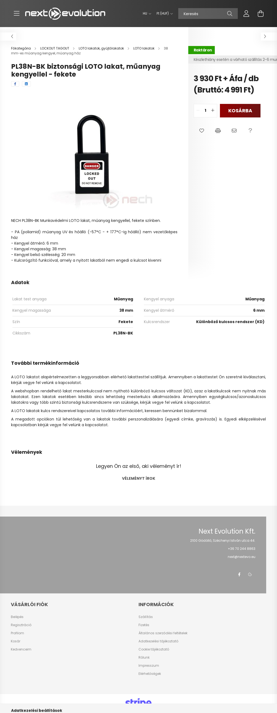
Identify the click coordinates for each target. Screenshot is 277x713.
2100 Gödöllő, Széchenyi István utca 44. (222, 540)
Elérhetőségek (149, 674)
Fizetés (143, 625)
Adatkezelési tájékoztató (158, 641)
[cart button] (260, 13)
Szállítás (145, 617)
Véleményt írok (138, 478)
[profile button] (246, 13)
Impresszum (148, 666)
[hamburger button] (16, 13)
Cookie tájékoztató (153, 649)
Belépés (17, 617)
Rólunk (144, 657)
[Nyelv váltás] (145, 13)
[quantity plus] (213, 111)
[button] (201, 131)
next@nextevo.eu (241, 556)
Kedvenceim (21, 649)
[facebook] (15, 84)
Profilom (17, 633)
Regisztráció (21, 625)
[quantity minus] (198, 111)
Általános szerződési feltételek (162, 633)
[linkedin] (26, 84)
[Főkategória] (21, 48)
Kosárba (240, 110)
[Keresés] (208, 13)
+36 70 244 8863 (241, 548)
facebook (239, 574)
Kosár (15, 641)
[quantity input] (205, 110)
